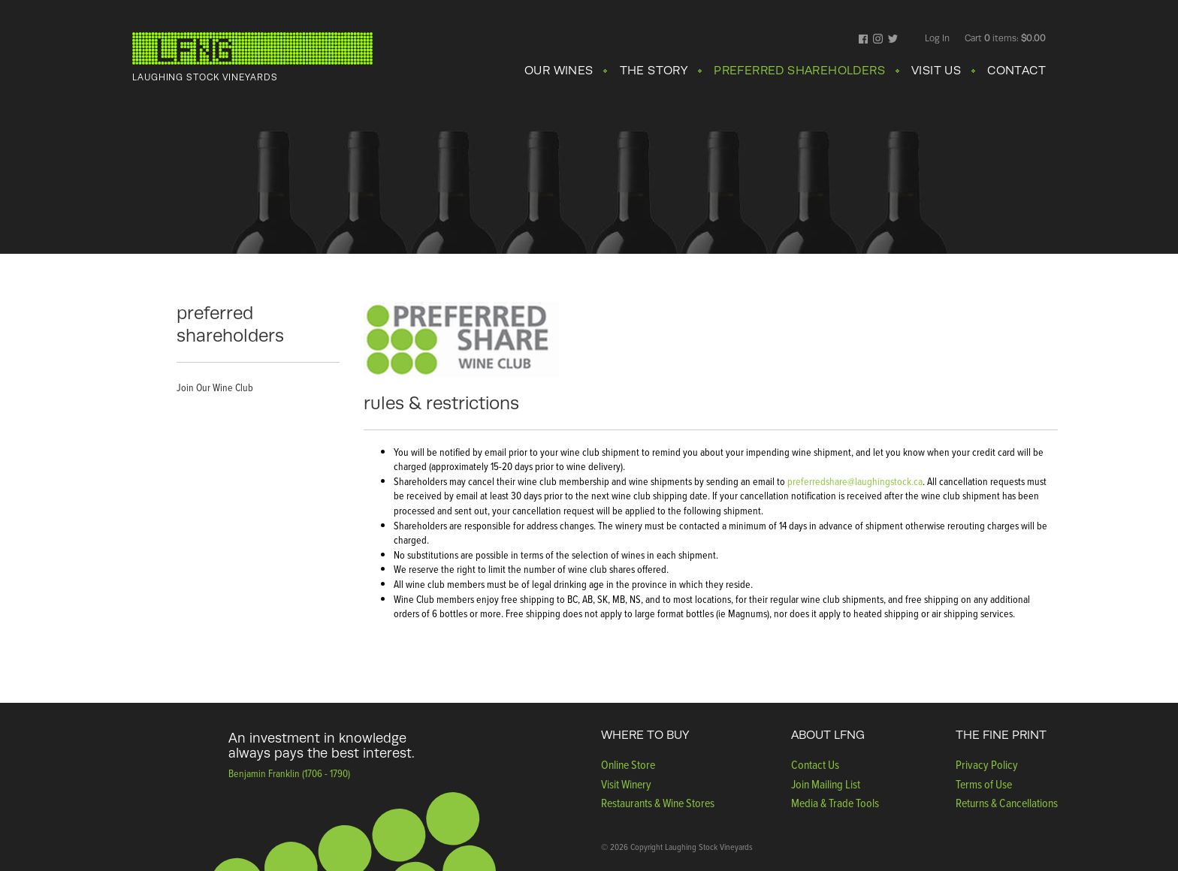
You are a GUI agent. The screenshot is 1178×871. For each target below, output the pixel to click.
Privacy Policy (987, 764)
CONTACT (1016, 70)
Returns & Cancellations (1007, 803)
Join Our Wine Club (215, 388)
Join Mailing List (825, 784)
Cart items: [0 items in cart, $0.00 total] (1005, 38)
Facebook (863, 40)
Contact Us (815, 764)
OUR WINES (559, 70)
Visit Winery (626, 784)
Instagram (878, 40)
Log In (937, 38)
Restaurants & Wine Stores (657, 803)
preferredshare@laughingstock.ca (855, 482)
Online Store (628, 764)
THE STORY (654, 70)
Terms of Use (984, 784)
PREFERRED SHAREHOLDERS (799, 70)
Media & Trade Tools (835, 803)
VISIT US (936, 70)
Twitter (893, 40)
